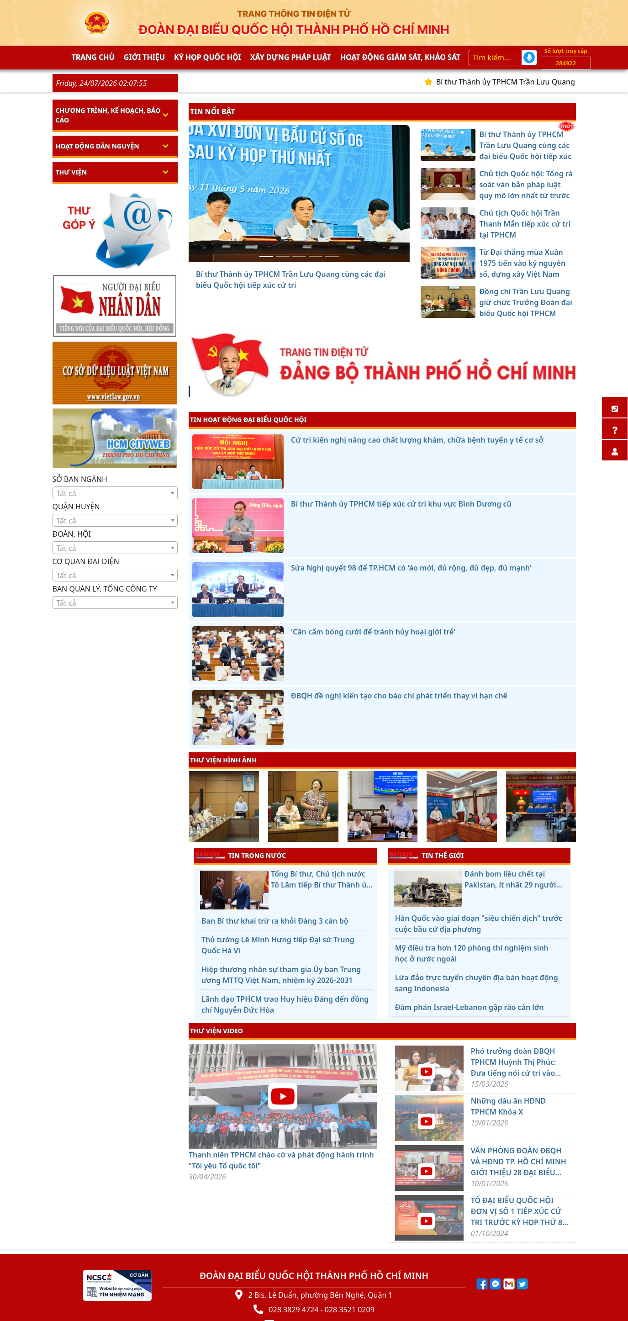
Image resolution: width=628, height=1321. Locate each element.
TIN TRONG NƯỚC (240, 855)
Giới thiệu (144, 57)
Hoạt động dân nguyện (97, 146)
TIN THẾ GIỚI (426, 855)
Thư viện (71, 172)
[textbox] (115, 493)
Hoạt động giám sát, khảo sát (400, 57)
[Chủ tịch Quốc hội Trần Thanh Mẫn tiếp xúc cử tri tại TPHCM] (299, 256)
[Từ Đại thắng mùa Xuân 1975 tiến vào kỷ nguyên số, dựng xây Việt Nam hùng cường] (315, 256)
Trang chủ (93, 57)
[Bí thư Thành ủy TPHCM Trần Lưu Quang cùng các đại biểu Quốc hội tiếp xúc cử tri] (266, 256)
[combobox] (115, 492)
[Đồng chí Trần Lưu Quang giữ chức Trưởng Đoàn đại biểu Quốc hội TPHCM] (332, 256)
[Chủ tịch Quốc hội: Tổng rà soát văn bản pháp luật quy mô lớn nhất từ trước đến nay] (283, 256)
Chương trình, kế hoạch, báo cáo (108, 115)
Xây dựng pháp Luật (290, 57)
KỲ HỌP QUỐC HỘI (207, 57)
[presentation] (194, 807)
